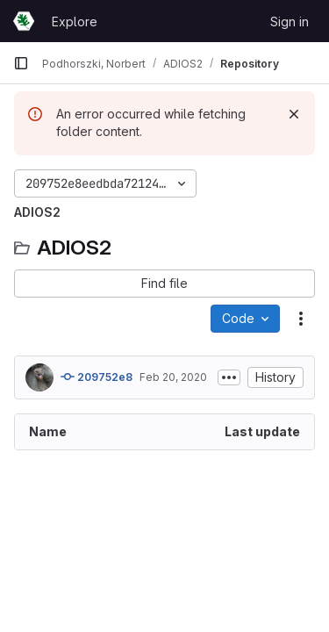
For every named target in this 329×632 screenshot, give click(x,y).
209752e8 (96, 377)
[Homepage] (24, 21)
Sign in (289, 21)
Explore (74, 21)
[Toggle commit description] (229, 377)
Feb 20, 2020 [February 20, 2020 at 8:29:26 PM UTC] (173, 377)
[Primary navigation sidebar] (21, 63)
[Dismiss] (293, 114)
